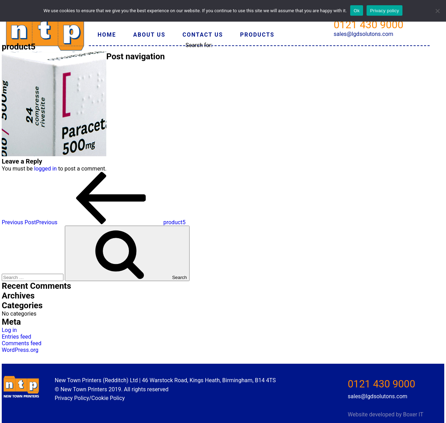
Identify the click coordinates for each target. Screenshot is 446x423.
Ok (357, 10)
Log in (9, 330)
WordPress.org (20, 350)
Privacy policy (384, 10)
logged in (45, 168)
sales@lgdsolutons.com (363, 34)
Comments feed (21, 343)
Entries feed (16, 336)
